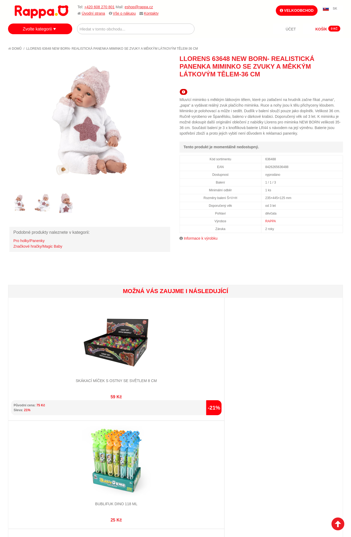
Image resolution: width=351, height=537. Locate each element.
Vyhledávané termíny (88, 442)
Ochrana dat (25, 462)
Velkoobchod (297, 10)
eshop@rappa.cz (139, 7)
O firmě (20, 435)
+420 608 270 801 (99, 7)
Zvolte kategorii (37, 29)
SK (335, 8)
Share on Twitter (337, 83)
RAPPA (270, 221)
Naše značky (25, 468)
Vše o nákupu (124, 13)
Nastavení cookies (162, 505)
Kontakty (151, 13)
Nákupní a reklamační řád (37, 448)
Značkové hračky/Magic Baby (37, 246)
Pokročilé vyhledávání (90, 448)
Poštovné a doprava (32, 455)
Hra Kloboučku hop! (259, 357)
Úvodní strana (93, 13)
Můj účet (132, 435)
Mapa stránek (81, 435)
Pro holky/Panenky (29, 241)
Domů (15, 48)
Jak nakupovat (27, 442)
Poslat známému (316, 83)
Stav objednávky (139, 442)
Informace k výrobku (201, 238)
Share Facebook (326, 83)
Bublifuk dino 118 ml (92, 357)
